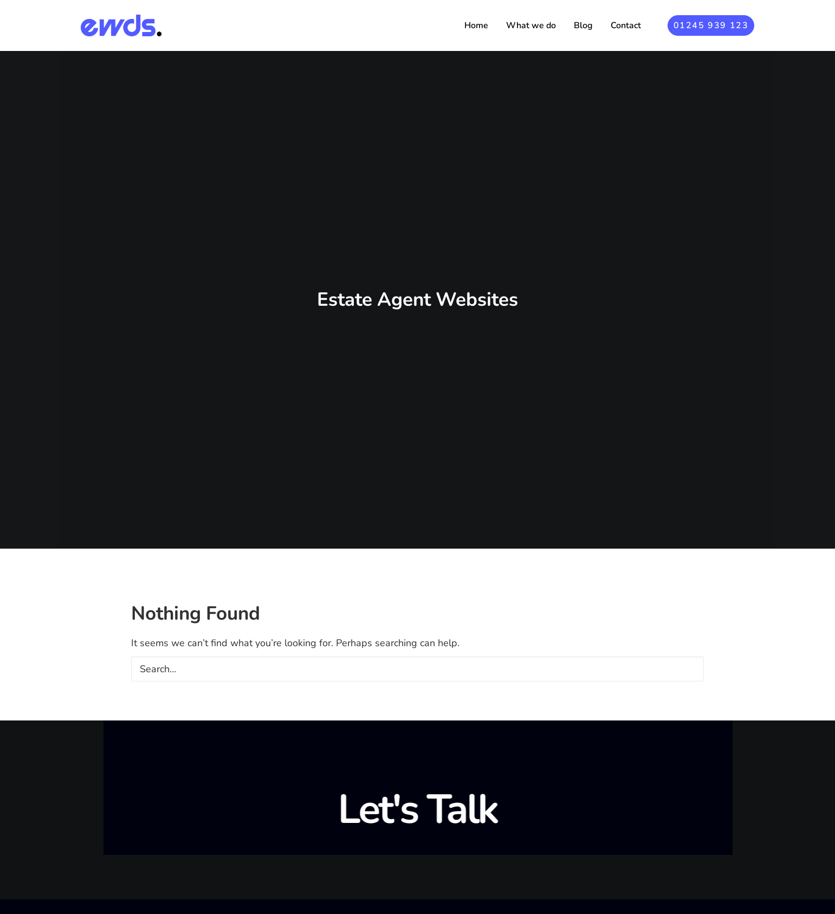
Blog (583, 25)
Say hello (641, 856)
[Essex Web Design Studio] (121, 25)
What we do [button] (531, 25)
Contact (626, 25)
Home (476, 25)
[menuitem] (476, 25)
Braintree (457, 907)
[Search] (417, 580)
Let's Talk (417, 721)
